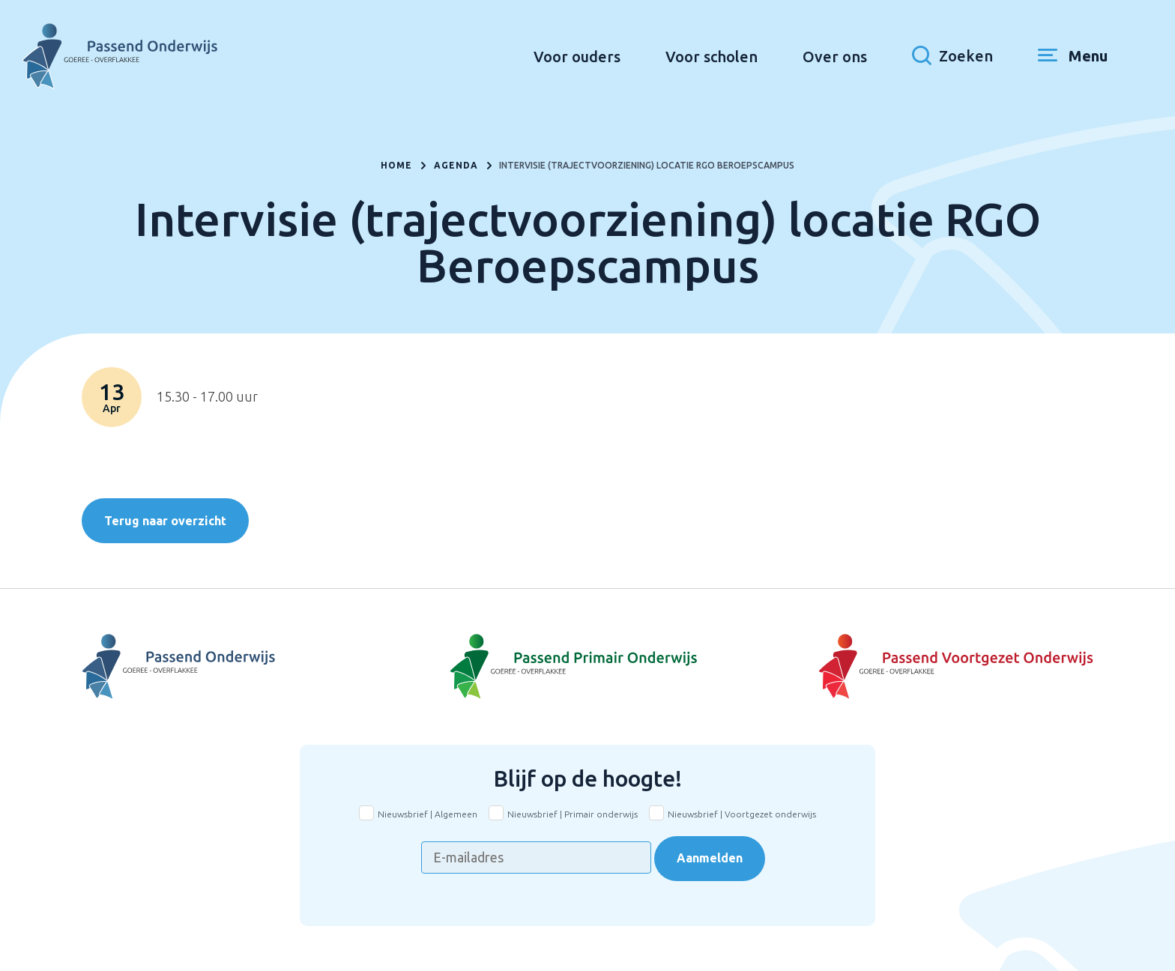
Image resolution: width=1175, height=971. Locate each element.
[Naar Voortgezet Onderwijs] (250, 667)
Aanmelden (710, 858)
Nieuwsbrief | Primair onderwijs (572, 814)
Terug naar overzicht (165, 520)
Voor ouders (577, 56)
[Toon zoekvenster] (952, 56)
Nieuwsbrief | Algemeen (427, 814)
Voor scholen (711, 56)
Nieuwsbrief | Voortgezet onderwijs (742, 814)
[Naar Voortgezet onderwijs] (924, 667)
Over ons (835, 56)
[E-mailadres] (536, 857)
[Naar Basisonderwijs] (587, 667)
